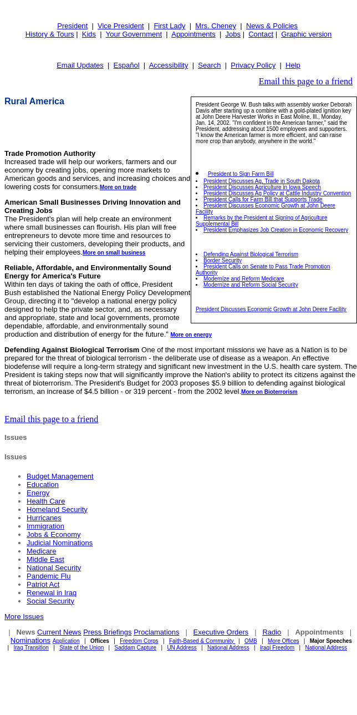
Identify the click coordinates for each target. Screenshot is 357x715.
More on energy (190, 335)
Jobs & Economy (54, 534)
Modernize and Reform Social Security (250, 285)
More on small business (114, 253)
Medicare (41, 551)
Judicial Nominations (60, 543)
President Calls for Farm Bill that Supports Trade (263, 199)
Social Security (50, 601)
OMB (250, 641)
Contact (260, 34)
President (72, 26)
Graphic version (306, 34)
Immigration (45, 526)
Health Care (46, 501)
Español (127, 65)
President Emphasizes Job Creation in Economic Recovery (275, 230)
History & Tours (50, 34)
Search (209, 65)
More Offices (283, 641)
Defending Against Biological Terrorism (250, 254)
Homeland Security (57, 509)
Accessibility (168, 65)
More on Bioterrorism (269, 392)
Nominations (30, 640)
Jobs (233, 34)
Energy (38, 493)
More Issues (24, 616)
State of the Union (81, 648)
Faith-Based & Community (202, 641)
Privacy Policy (253, 65)
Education (43, 484)
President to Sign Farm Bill (240, 174)
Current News (59, 632)
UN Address (181, 648)
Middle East (45, 559)
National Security (54, 568)
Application (66, 641)
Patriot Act (43, 584)
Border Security (222, 260)
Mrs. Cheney (215, 26)
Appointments (193, 34)
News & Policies (272, 26)
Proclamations (156, 632)
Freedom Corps (139, 641)
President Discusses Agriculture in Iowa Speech (262, 187)
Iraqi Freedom (277, 648)
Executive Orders (221, 632)
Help (292, 65)
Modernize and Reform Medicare (243, 279)
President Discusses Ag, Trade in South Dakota (261, 181)
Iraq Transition (31, 648)
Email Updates (80, 65)
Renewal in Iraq (51, 593)
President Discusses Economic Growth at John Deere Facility (271, 309)
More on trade (118, 187)
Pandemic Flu (48, 576)
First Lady (169, 26)
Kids (89, 34)
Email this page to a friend (306, 81)
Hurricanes (44, 518)
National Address (228, 648)
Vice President (121, 26)
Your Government (134, 34)
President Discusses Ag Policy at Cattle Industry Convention (277, 193)
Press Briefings (107, 632)
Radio (271, 632)
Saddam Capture (136, 648)
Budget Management (60, 476)
